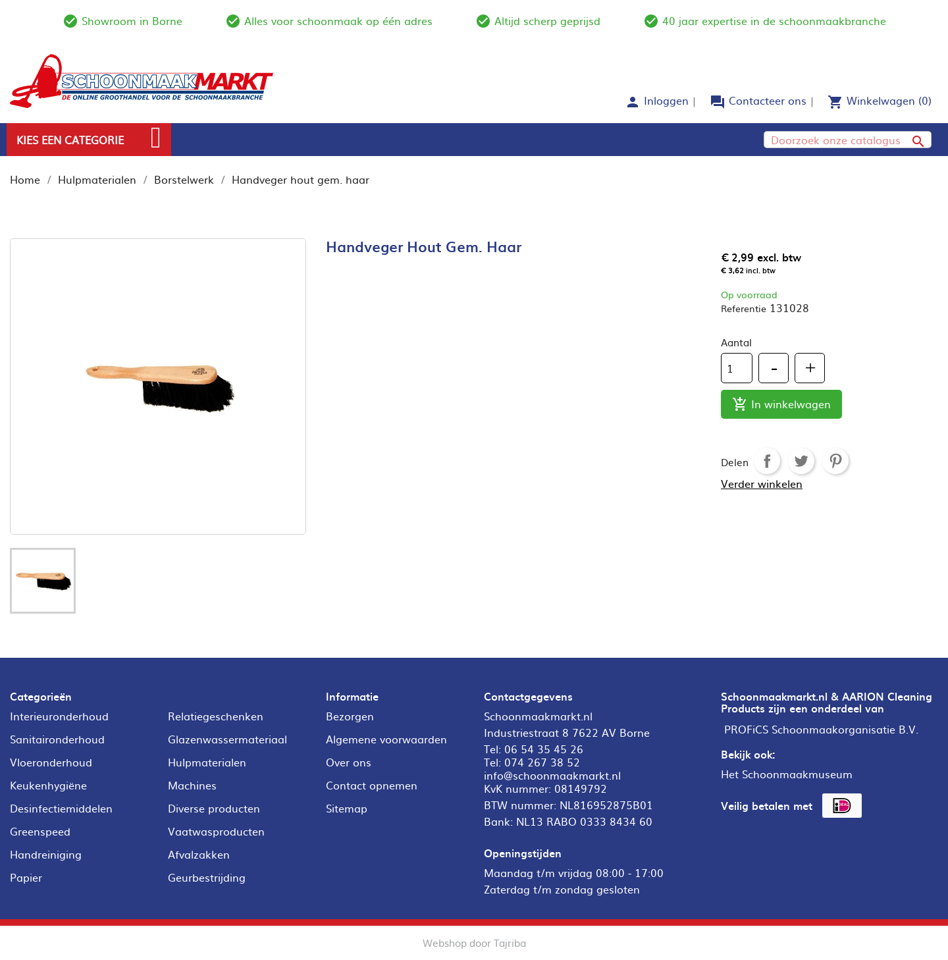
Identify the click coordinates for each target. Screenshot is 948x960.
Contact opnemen (371, 785)
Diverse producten (214, 808)
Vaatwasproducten (216, 831)
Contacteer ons (767, 100)
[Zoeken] (848, 139)
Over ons (348, 762)
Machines (192, 785)
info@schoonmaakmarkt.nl (552, 775)
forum (717, 102)
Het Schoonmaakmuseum (787, 774)
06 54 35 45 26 (543, 749)
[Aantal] (736, 368)
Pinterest (835, 461)
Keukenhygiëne (48, 785)
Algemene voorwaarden (386, 739)
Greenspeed (40, 831)
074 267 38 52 (542, 762)
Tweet (801, 461)
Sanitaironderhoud (57, 739)
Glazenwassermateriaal (227, 739)
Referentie (743, 308)
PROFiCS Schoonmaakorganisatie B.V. (821, 729)
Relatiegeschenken (215, 716)
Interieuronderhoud (59, 716)
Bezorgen (350, 716)
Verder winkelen (762, 483)
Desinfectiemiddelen (61, 808)
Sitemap (346, 808)
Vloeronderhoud (51, 762)
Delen (767, 461)
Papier (26, 877)
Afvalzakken (199, 854)
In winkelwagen (781, 404)
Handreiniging (46, 854)
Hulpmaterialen (207, 762)
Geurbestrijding (207, 877)
